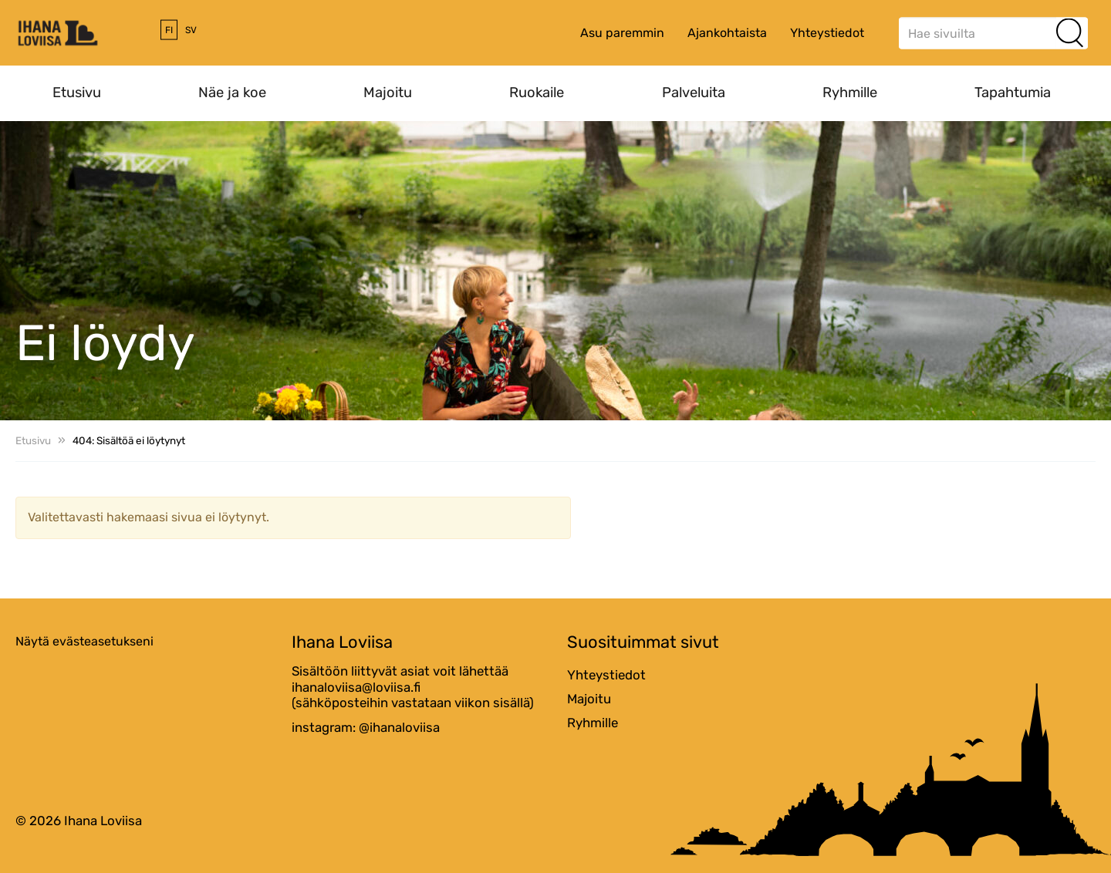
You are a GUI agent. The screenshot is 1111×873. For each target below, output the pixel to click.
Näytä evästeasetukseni (84, 641)
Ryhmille (849, 92)
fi (169, 30)
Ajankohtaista (727, 32)
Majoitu (387, 92)
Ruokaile (536, 92)
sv (191, 30)
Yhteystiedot (827, 32)
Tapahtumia (1012, 92)
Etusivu (76, 92)
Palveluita (693, 92)
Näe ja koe (232, 92)
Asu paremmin (622, 32)
